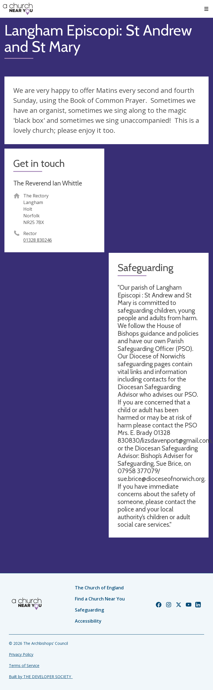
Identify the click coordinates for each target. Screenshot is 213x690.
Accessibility (88, 621)
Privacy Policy (21, 654)
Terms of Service (24, 665)
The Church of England (99, 588)
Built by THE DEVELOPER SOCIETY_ (41, 676)
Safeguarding (89, 610)
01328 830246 (37, 240)
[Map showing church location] (159, 198)
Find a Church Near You (100, 599)
